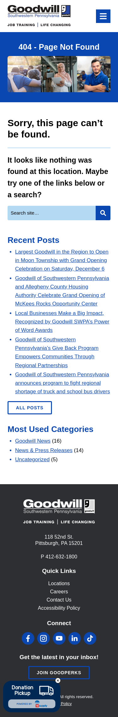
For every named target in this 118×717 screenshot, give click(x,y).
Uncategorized (32, 459)
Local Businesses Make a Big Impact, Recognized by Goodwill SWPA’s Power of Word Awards (62, 321)
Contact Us (59, 599)
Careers (59, 591)
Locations (59, 583)
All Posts (29, 407)
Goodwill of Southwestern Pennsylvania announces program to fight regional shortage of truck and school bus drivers (62, 383)
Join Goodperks (59, 672)
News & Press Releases (43, 450)
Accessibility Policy (59, 608)
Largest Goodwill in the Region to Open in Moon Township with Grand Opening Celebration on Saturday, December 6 (62, 260)
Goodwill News (32, 441)
